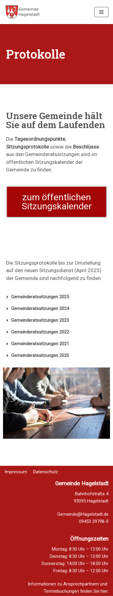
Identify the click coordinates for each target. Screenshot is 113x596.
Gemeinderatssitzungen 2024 (40, 308)
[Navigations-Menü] (101, 12)
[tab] (56, 297)
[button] (56, 202)
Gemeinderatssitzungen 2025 (40, 297)
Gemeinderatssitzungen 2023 (40, 320)
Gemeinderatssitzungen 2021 (40, 343)
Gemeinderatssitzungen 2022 (40, 332)
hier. (104, 591)
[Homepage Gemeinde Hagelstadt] (23, 12)
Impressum (16, 468)
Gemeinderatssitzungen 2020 (40, 355)
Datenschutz (45, 468)
